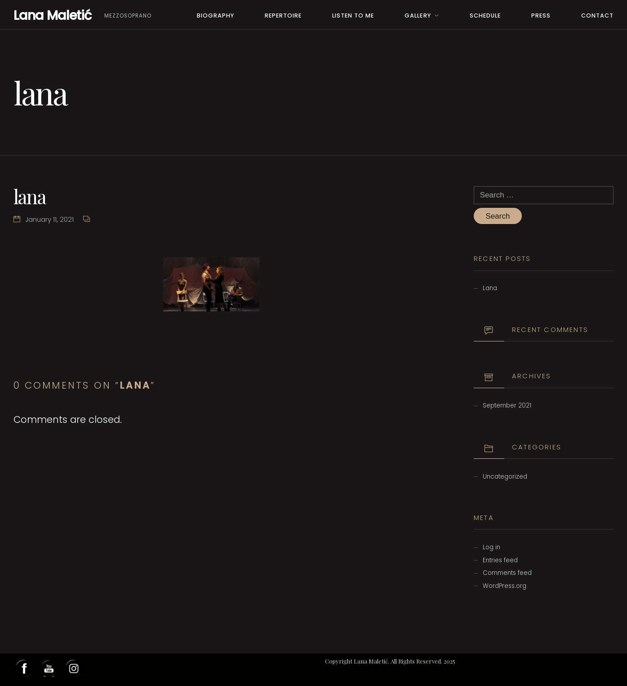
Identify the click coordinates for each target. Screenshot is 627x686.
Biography (215, 15)
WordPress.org (504, 586)
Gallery (418, 15)
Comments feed (507, 573)
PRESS (541, 15)
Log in (491, 547)
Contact (597, 15)
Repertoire (283, 15)
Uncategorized (505, 476)
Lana (490, 288)
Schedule (485, 15)
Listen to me (353, 15)
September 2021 (507, 405)
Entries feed (500, 560)
